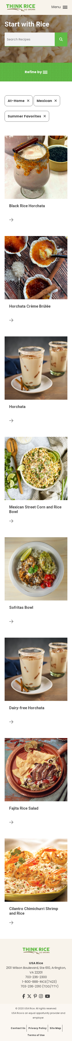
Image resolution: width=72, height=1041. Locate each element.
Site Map (55, 1028)
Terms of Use (36, 1035)
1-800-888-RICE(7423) (39, 981)
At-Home (19, 100)
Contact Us (18, 1028)
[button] (36, 72)
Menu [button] (59, 6)
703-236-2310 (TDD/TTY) (40, 986)
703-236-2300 (36, 977)
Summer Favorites (27, 116)
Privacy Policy (37, 1028)
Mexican (47, 100)
